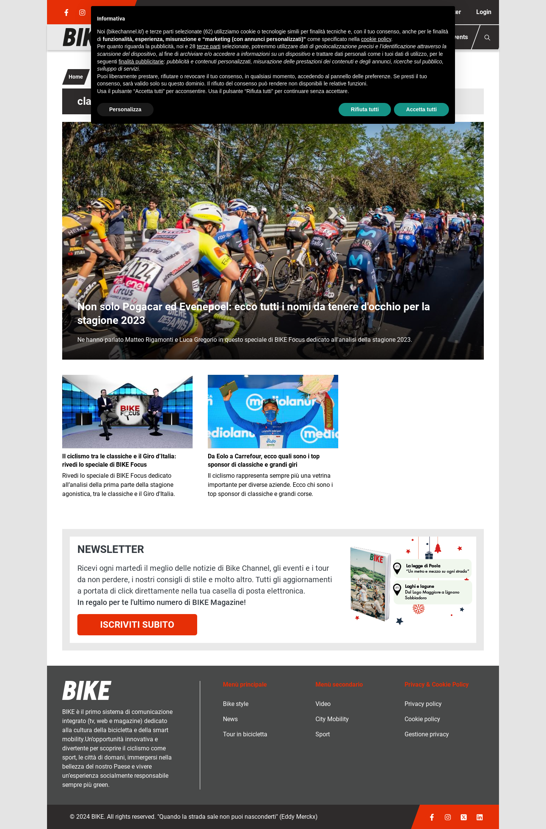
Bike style (235, 703)
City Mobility (332, 719)
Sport (322, 734)
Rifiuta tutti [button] (365, 109)
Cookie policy (422, 719)
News (230, 719)
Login (483, 12)
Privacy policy (423, 703)
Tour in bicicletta (245, 734)
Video (323, 703)
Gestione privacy (427, 734)
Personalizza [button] (125, 109)
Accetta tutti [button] (421, 109)
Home (76, 77)
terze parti (208, 46)
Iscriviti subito (137, 624)
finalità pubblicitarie (141, 61)
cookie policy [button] (376, 39)
